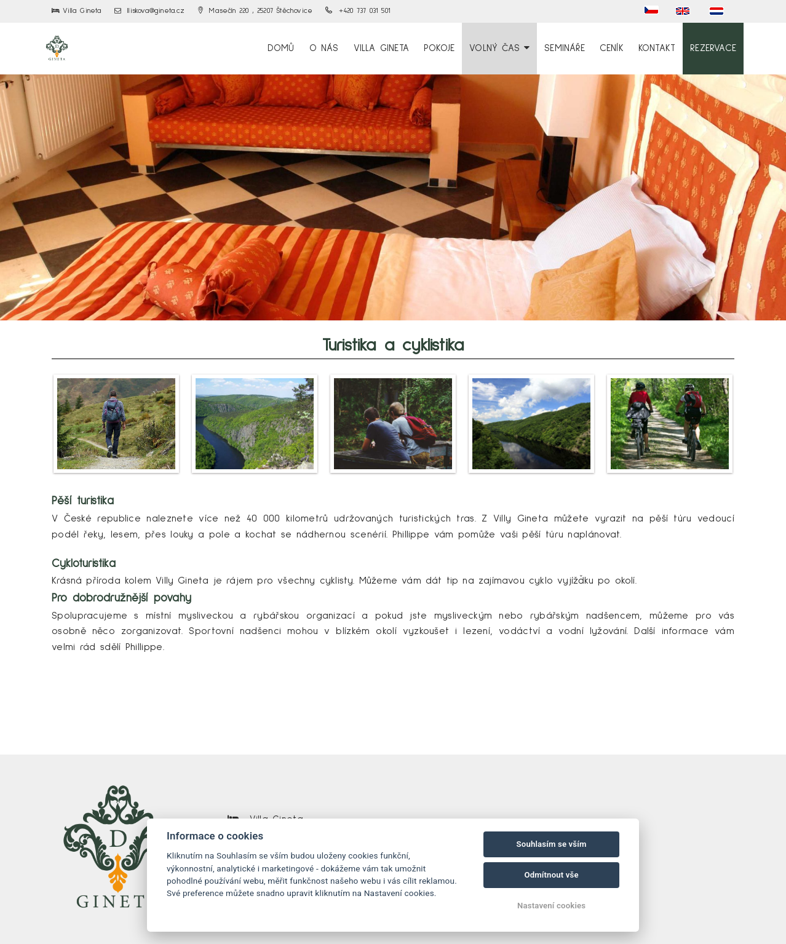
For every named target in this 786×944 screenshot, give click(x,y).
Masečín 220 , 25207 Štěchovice (255, 11)
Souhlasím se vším (552, 844)
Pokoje (439, 48)
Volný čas (499, 48)
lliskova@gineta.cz (149, 11)
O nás (324, 48)
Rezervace (713, 48)
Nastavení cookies (551, 905)
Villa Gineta (381, 48)
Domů (281, 48)
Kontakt (656, 48)
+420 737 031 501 (358, 11)
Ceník (612, 48)
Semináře (564, 48)
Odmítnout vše (551, 874)
